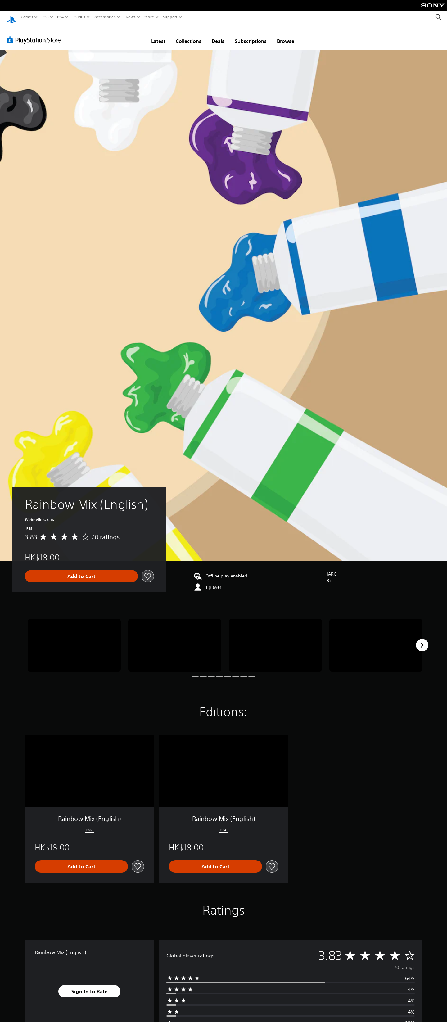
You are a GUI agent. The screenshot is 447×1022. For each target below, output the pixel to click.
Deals (218, 35)
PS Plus (78, 17)
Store (149, 17)
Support (170, 17)
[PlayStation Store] (35, 34)
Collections (188, 35)
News (130, 17)
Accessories (105, 17)
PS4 (60, 17)
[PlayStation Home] (11, 17)
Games (27, 17)
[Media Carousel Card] (74, 639)
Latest (158, 35)
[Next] (422, 639)
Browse (285, 35)
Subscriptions (251, 35)
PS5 (45, 17)
